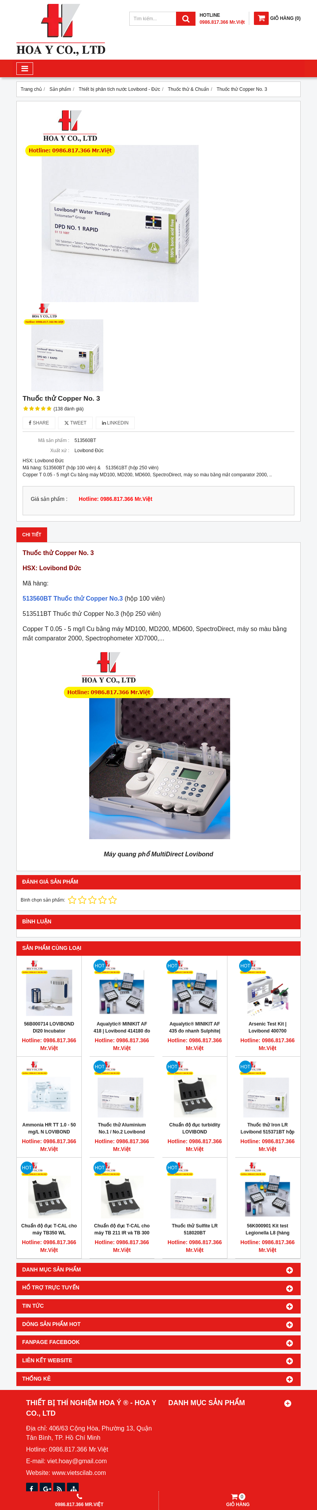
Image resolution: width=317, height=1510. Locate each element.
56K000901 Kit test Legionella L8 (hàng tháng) (268, 1233)
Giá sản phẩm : (49, 499)
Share (39, 423)
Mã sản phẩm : (53, 440)
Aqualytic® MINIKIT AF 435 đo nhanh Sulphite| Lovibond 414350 (194, 1031)
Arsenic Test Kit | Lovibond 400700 (267, 1027)
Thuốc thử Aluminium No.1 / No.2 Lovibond (122, 1128)
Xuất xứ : (59, 450)
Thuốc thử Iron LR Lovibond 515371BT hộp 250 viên (267, 1132)
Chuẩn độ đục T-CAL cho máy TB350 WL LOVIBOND (49, 1233)
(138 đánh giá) (68, 409)
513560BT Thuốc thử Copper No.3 (73, 598)
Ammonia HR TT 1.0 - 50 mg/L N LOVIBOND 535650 (49, 1132)
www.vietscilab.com (79, 1472)
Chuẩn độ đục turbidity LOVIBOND (194, 1128)
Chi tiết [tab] (31, 535)
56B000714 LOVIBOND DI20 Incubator (49, 1027)
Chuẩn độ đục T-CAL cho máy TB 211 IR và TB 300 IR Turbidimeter (122, 1233)
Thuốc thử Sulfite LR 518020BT (195, 1229)
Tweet (75, 423)
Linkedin (115, 423)
